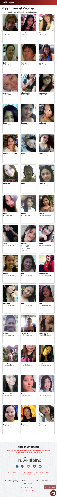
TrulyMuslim (38, 452)
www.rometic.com (28, 490)
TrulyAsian (27, 450)
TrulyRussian (46, 450)
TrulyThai (10, 450)
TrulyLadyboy (19, 452)
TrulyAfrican (37, 450)
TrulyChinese (18, 450)
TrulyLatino (29, 452)
